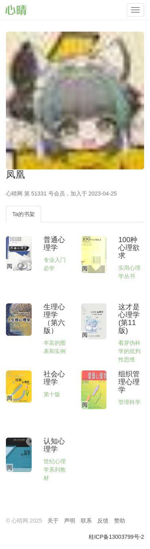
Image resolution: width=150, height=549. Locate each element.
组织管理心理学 (129, 382)
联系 (86, 520)
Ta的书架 (23, 214)
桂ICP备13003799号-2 (116, 537)
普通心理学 (54, 244)
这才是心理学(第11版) (129, 318)
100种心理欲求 (129, 247)
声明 (69, 520)
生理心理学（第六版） (54, 318)
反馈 (102, 520)
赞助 (119, 520)
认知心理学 (54, 445)
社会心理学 (54, 378)
